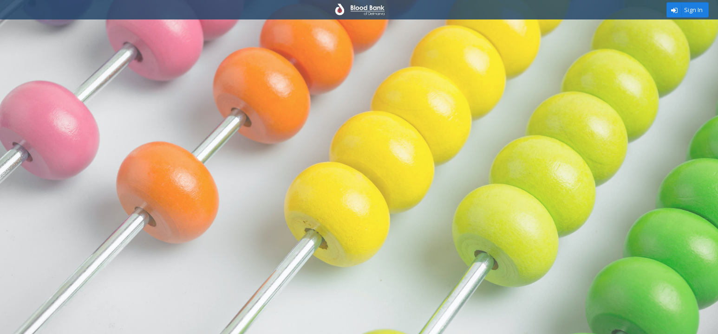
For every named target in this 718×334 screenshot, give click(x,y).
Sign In (693, 10)
